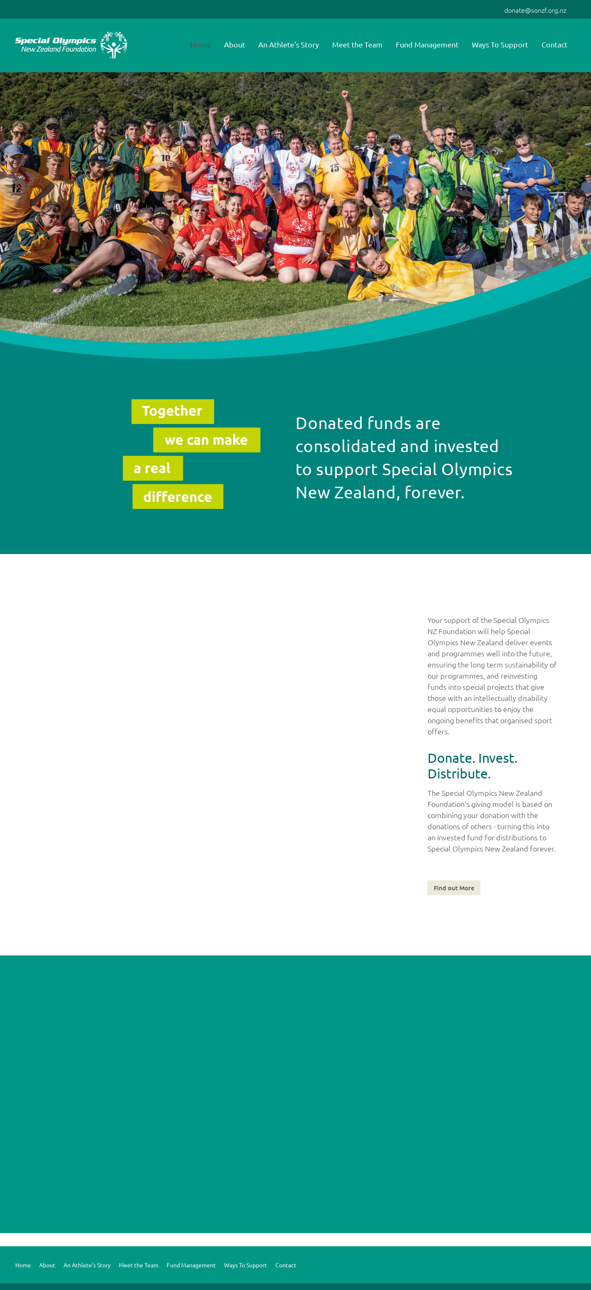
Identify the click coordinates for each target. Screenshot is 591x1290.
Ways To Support (500, 44)
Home (200, 44)
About (234, 44)
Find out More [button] (454, 888)
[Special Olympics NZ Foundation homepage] (71, 45)
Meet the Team (357, 44)
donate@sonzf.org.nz (535, 9)
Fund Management (427, 44)
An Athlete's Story (288, 44)
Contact (554, 44)
